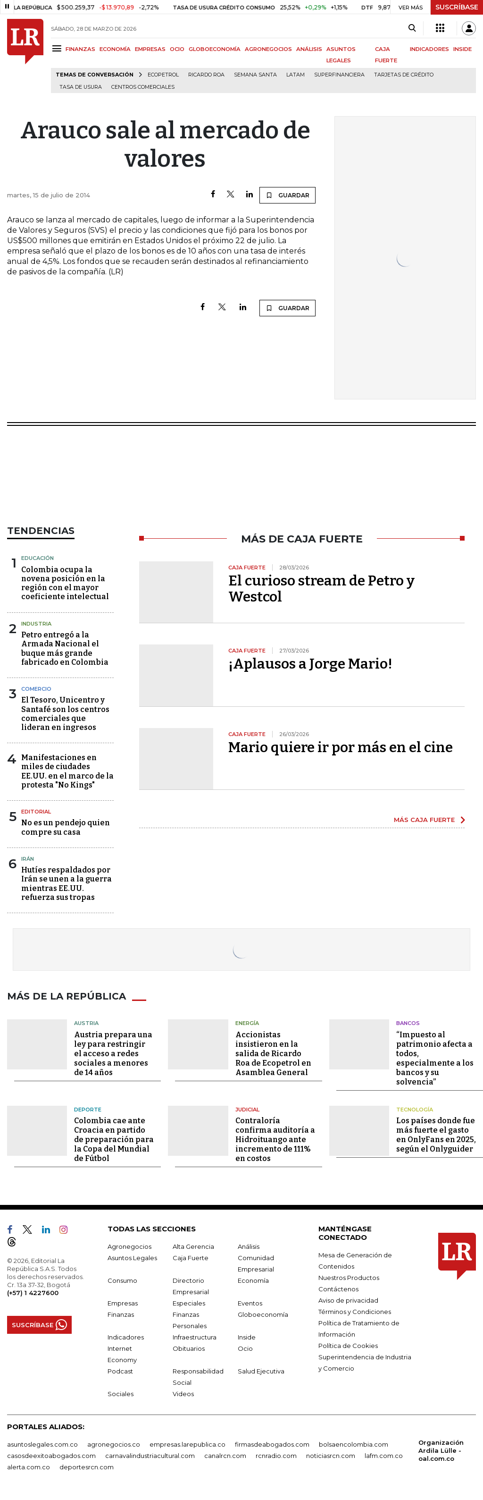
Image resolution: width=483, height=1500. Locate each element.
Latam (295, 75)
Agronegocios (129, 1246)
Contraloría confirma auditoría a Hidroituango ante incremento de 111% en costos (275, 1139)
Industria (36, 623)
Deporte (87, 1109)
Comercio (36, 689)
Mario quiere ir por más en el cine (340, 747)
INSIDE (462, 49)
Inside (247, 1337)
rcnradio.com (276, 1455)
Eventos (250, 1303)
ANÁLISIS (309, 49)
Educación (37, 558)
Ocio (245, 1348)
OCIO (177, 49)
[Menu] (58, 48)
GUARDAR (287, 195)
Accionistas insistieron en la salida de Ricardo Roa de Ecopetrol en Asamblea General (273, 1053)
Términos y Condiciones (354, 1311)
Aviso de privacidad (348, 1300)
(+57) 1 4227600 (32, 1293)
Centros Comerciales (143, 87)
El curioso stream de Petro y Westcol (321, 588)
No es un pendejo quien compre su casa (65, 827)
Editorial (36, 811)
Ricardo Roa (206, 75)
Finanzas (121, 1314)
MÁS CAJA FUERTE (424, 819)
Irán (27, 859)
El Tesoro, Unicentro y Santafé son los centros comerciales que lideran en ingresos (65, 713)
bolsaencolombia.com (353, 1444)
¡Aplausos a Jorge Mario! (310, 663)
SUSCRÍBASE (456, 7)
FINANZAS (80, 49)
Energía (247, 1023)
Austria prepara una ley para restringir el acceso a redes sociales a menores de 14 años (113, 1053)
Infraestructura (195, 1337)
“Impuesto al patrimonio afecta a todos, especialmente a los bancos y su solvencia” (435, 1058)
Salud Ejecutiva (261, 1371)
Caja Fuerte (190, 1258)
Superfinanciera (339, 75)
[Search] (412, 28)
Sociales (120, 1394)
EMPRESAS (150, 49)
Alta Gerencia (193, 1246)
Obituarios (189, 1348)
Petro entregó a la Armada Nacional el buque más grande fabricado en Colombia (64, 648)
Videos (183, 1394)
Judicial (247, 1109)
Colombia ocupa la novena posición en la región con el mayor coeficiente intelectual (65, 583)
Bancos (408, 1023)
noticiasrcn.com (330, 1455)
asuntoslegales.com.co (42, 1444)
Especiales (189, 1303)
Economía (253, 1280)
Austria (86, 1023)
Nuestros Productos (348, 1277)
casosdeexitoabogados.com (51, 1455)
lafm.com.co (384, 1455)
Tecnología (414, 1109)
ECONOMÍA (115, 49)
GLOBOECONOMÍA (215, 49)
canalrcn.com (225, 1455)
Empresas (123, 1303)
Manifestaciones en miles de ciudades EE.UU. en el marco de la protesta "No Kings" (67, 771)
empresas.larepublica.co (187, 1444)
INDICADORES (429, 49)
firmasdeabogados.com (272, 1444)
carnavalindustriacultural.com (150, 1455)
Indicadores (126, 1337)
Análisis (248, 1246)
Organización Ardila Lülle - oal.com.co (441, 1450)
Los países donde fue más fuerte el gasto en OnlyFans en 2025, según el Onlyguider (436, 1134)
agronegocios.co (113, 1444)
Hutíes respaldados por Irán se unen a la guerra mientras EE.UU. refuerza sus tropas (66, 883)
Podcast (120, 1371)
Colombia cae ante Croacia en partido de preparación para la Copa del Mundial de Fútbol (114, 1139)
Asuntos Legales (132, 1258)
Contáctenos (338, 1289)
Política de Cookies (348, 1345)
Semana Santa (255, 75)
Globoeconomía (263, 1314)
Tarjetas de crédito (403, 75)
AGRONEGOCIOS (268, 49)
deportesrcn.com (86, 1467)
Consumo (122, 1280)
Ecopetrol (163, 75)
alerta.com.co (28, 1467)
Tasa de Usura (80, 87)
